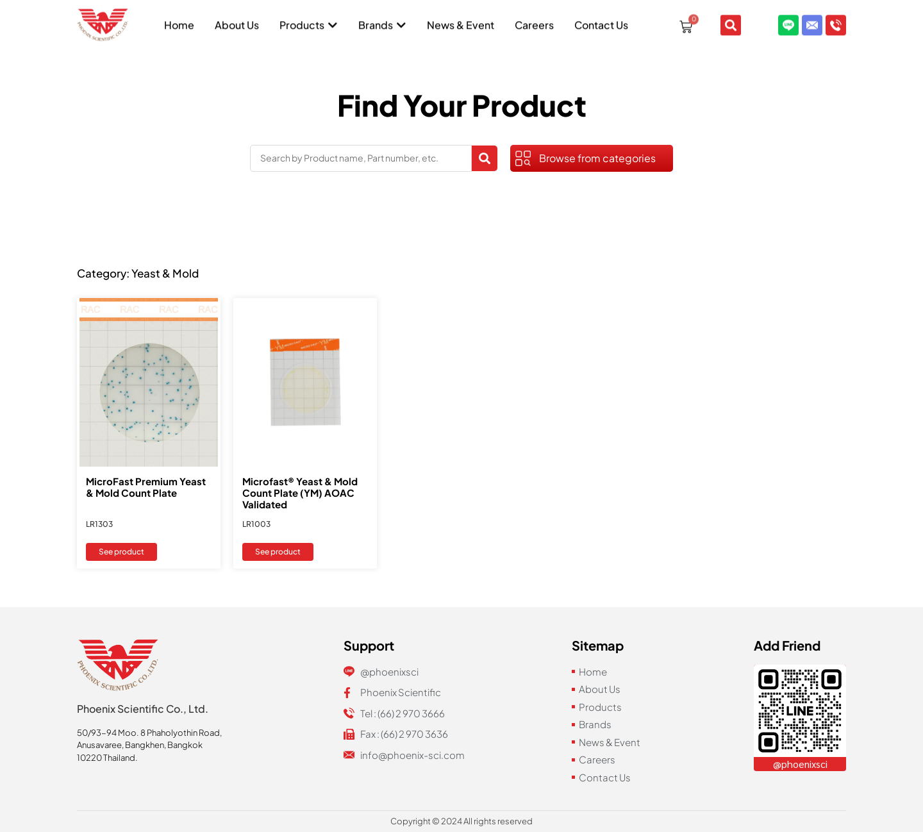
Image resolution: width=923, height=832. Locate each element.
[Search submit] (484, 158)
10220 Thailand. (107, 758)
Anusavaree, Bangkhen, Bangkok (140, 745)
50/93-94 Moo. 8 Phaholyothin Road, (149, 733)
